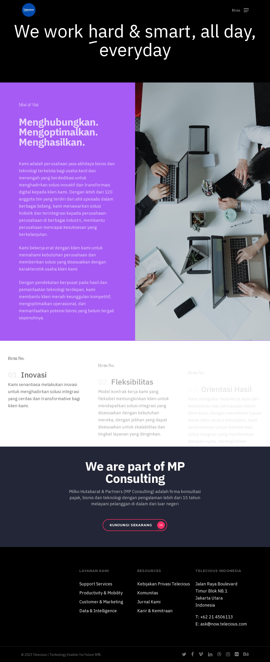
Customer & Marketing (101, 601)
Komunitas (147, 593)
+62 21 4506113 (216, 617)
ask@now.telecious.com (223, 624)
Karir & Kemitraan (155, 610)
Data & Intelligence (98, 610)
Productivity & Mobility (101, 593)
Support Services (95, 584)
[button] (240, 10)
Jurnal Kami (149, 601)
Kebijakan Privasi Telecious (163, 584)
